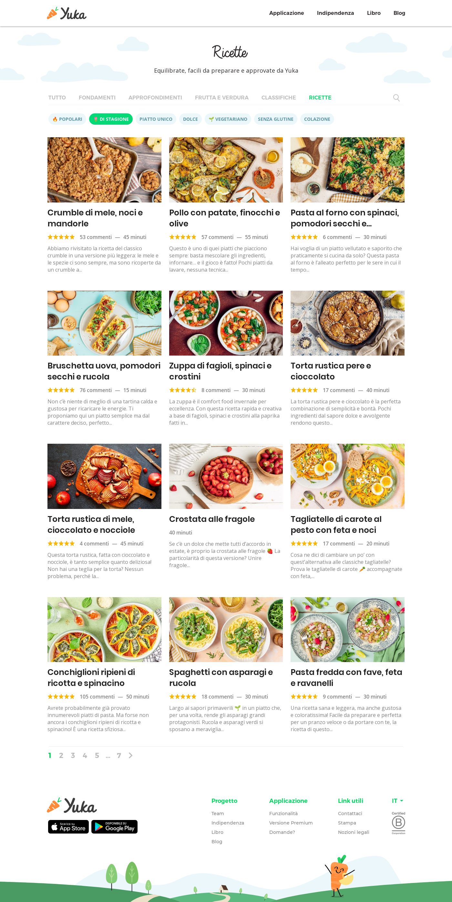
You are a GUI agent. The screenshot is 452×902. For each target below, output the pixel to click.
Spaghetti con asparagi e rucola (221, 678)
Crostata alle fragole (212, 519)
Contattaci (350, 813)
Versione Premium (291, 823)
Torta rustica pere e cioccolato (331, 371)
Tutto (57, 98)
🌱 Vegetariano (228, 119)
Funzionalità (283, 813)
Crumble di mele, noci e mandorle (95, 218)
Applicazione (286, 13)
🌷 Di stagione (111, 119)
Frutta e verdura (222, 98)
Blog (399, 13)
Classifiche (279, 98)
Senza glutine (275, 119)
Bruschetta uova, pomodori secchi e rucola (103, 371)
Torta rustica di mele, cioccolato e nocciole (91, 524)
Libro (374, 13)
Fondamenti (97, 98)
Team (217, 813)
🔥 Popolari (67, 119)
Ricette (320, 98)
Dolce (190, 119)
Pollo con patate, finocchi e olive (224, 218)
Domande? (282, 832)
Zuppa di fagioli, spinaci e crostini (220, 371)
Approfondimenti (155, 98)
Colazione (317, 119)
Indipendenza (335, 13)
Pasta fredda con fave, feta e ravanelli (346, 678)
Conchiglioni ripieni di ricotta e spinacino (91, 678)
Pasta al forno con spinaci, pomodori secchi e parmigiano (345, 223)
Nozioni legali (353, 832)
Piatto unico (155, 119)
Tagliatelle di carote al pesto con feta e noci (336, 524)
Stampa (347, 823)
